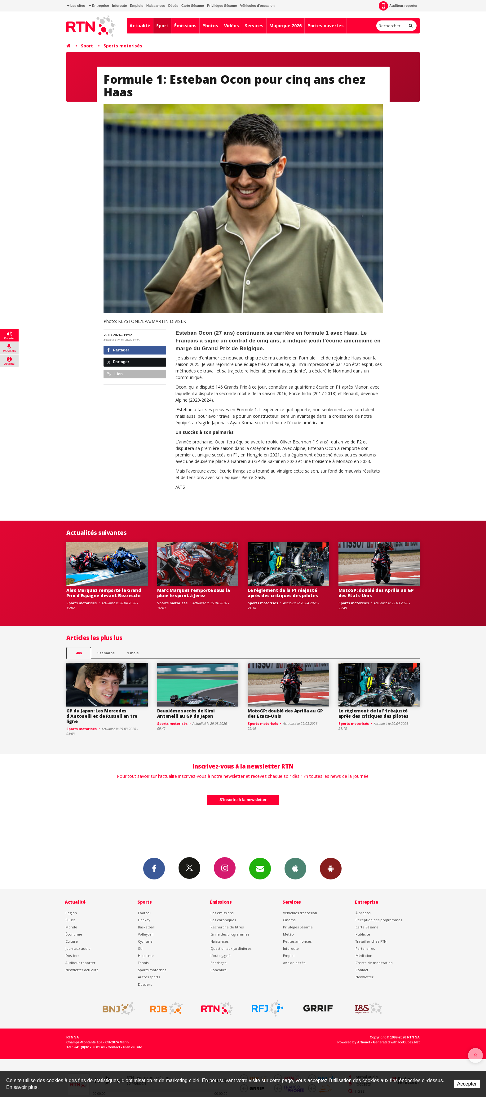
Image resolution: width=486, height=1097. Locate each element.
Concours (218, 970)
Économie (73, 934)
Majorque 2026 (285, 26)
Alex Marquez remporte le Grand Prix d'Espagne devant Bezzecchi (103, 592)
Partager (118, 350)
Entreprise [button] (99, 5)
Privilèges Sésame (222, 5)
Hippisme (146, 956)
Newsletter (364, 977)
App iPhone (295, 868)
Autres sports (149, 977)
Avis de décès (294, 963)
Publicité (363, 934)
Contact (362, 970)
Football (144, 913)
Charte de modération (374, 963)
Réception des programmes (379, 920)
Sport (162, 26)
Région (71, 913)
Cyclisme (145, 941)
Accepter (467, 1083)
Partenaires (365, 948)
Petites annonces (297, 941)
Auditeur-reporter (398, 6)
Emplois (136, 5)
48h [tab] (79, 652)
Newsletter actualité (82, 970)
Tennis (143, 963)
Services (254, 26)
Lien (115, 374)
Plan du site (132, 1047)
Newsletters (260, 868)
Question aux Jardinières (230, 948)
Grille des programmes (229, 934)
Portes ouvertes (325, 26)
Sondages (218, 963)
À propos (363, 913)
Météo (288, 934)
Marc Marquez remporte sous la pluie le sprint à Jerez (193, 592)
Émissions (185, 26)
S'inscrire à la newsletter (243, 799)
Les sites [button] (76, 5)
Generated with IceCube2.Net (396, 1042)
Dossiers (72, 956)
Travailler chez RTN (371, 941)
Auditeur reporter (80, 963)
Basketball (146, 927)
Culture (71, 941)
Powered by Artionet (354, 1042)
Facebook (154, 868)
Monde (71, 927)
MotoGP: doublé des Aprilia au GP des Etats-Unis (376, 592)
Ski (140, 948)
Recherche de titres (227, 927)
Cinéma (289, 920)
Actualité (140, 26)
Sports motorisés (123, 46)
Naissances (155, 5)
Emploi (288, 956)
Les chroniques (223, 920)
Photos (210, 26)
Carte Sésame (192, 5)
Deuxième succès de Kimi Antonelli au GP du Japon (186, 713)
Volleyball (145, 934)
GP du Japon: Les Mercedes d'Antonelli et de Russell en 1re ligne (101, 716)
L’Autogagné (220, 956)
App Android (331, 868)
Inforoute (119, 5)
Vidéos (231, 26)
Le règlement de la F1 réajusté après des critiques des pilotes (283, 592)
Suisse (70, 920)
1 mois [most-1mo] (133, 652)
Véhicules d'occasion (257, 5)
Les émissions (221, 913)
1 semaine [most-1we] (106, 652)
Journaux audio (78, 948)
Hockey (144, 920)
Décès (173, 5)
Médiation (364, 956)
